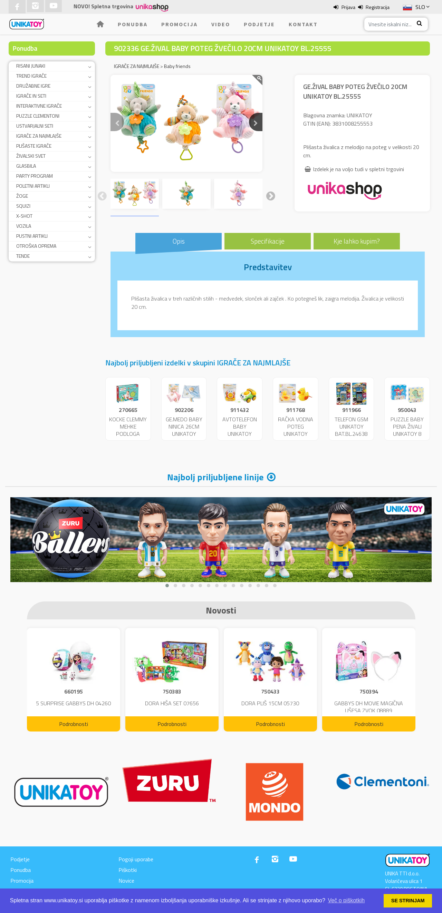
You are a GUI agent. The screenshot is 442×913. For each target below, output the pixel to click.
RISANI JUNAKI (30, 65)
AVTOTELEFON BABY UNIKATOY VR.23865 (239, 430)
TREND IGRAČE (31, 75)
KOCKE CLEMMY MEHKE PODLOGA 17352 (128, 430)
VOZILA (23, 225)
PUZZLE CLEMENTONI (37, 115)
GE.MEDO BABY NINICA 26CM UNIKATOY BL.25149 (184, 430)
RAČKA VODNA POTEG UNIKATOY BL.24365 (295, 430)
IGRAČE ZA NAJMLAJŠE (38, 135)
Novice (126, 880)
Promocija (179, 24)
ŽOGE (22, 195)
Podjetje (259, 24)
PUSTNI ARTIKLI (32, 235)
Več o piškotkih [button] (346, 900)
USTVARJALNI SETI (34, 125)
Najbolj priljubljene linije (215, 477)
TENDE (23, 255)
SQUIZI (23, 205)
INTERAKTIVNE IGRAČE (39, 105)
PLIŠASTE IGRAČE (33, 145)
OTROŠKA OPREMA (36, 245)
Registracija (378, 7)
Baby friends (177, 66)
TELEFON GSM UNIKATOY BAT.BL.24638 (351, 426)
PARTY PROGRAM (34, 175)
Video (220, 24)
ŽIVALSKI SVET (31, 155)
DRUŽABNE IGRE (33, 85)
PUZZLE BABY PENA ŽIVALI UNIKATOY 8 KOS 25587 (407, 430)
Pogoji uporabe (135, 859)
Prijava (348, 7)
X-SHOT (24, 215)
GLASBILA (26, 165)
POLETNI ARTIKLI (33, 185)
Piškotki (127, 870)
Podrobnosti (73, 724)
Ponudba (132, 24)
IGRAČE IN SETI (31, 95)
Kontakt (303, 24)
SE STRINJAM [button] (408, 900)
